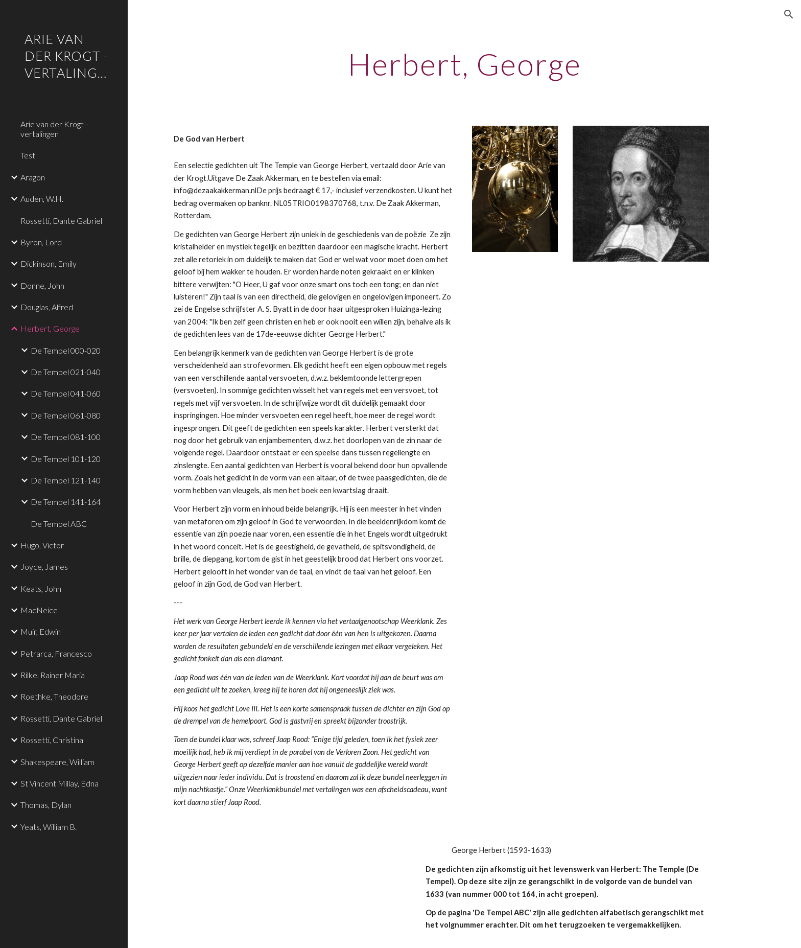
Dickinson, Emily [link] (48, 263)
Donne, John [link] (42, 285)
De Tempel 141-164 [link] (66, 501)
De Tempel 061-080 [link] (66, 415)
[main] (464, 64)
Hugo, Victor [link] (42, 545)
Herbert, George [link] (50, 328)
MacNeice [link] (39, 610)
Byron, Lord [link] (41, 242)
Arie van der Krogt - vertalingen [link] (54, 128)
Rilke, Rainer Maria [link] (52, 675)
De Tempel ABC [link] (59, 523)
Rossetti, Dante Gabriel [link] (61, 220)
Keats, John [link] (40, 588)
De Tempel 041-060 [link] (66, 393)
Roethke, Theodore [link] (54, 696)
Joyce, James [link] (44, 566)
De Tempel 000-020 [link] (66, 350)
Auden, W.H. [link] (41, 198)
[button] (788, 14)
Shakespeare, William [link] (57, 762)
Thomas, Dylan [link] (46, 805)
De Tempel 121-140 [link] (66, 480)
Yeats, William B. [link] (48, 826)
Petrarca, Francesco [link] (56, 653)
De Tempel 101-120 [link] (66, 459)
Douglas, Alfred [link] (46, 307)
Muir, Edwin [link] (40, 631)
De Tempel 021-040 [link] (66, 372)
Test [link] (27, 155)
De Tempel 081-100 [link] (66, 437)
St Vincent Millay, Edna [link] (59, 783)
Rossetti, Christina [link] (51, 740)
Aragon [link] (32, 177)
